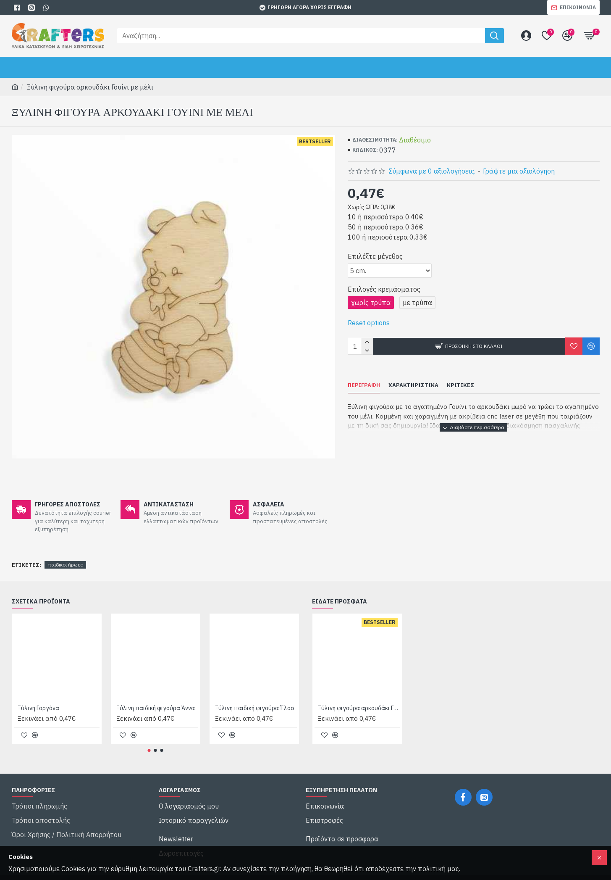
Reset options (369, 323)
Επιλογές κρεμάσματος (384, 289)
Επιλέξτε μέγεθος (375, 256)
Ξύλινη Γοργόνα (38, 697)
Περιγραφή (364, 385)
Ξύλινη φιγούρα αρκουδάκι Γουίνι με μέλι (359, 697)
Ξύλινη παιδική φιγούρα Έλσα (254, 697)
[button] (149, 739)
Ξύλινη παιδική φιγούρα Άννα (155, 697)
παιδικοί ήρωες (65, 554)
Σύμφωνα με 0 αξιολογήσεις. (431, 171)
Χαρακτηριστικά (413, 385)
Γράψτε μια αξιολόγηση (519, 171)
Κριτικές (460, 385)
